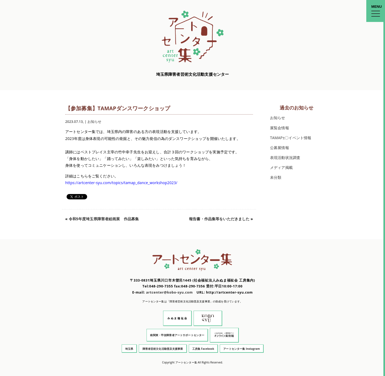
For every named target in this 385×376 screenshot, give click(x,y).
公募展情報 (279, 147)
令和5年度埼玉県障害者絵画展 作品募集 (104, 218)
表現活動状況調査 (285, 157)
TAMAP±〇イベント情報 (290, 137)
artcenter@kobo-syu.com (169, 292)
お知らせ (94, 121)
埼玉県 (129, 349)
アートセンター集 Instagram (241, 349)
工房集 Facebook (203, 349)
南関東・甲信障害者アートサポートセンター (177, 335)
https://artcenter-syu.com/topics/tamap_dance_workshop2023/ (121, 182)
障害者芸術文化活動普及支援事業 (163, 349)
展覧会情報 (279, 127)
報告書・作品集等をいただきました (219, 218)
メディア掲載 (281, 167)
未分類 (275, 177)
